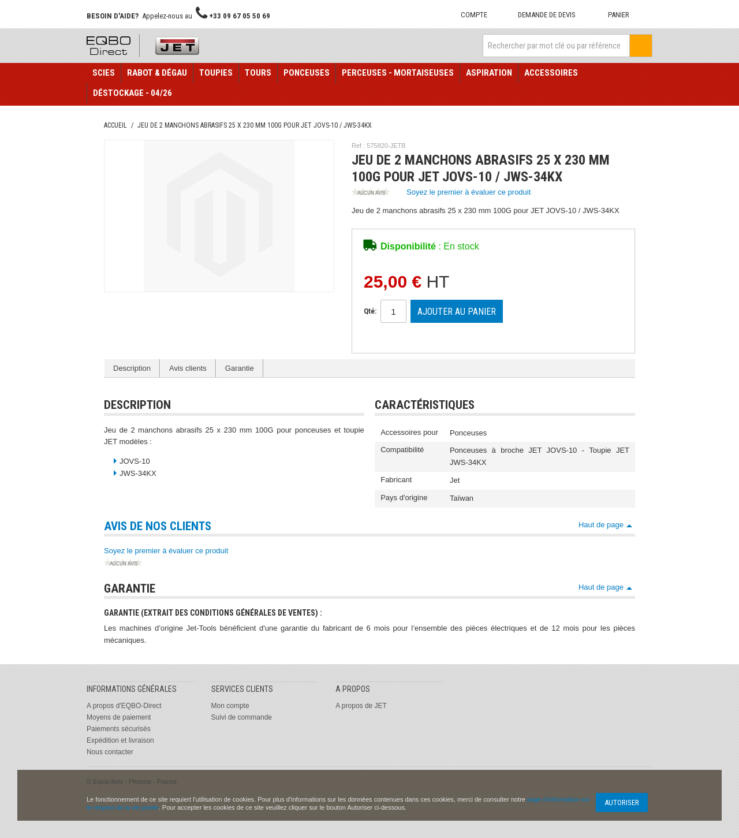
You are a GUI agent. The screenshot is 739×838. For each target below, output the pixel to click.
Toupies (216, 73)
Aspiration (489, 73)
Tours (258, 73)
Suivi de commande (241, 717)
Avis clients (188, 368)
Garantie (239, 368)
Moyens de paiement (119, 717)
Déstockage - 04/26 (132, 93)
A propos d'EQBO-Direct (124, 706)
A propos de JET (361, 706)
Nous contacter (110, 752)
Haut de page (601, 524)
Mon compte (230, 706)
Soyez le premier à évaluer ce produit (441, 193)
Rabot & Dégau (157, 73)
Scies (103, 73)
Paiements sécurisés (119, 729)
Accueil (115, 125)
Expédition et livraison (120, 740)
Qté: (370, 311)
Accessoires (551, 73)
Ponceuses (306, 73)
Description (132, 368)
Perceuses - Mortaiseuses (398, 73)
